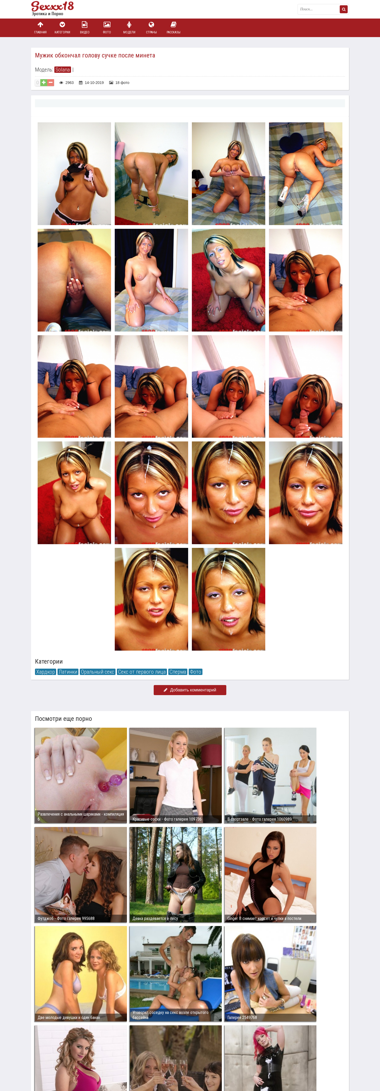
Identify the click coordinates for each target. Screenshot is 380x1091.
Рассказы (173, 27)
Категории (62, 27)
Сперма (178, 672)
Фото (107, 27)
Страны (151, 27)
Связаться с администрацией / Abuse (63, 1058)
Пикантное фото (57, 9)
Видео (85, 27)
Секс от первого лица (142, 672)
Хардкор (45, 672)
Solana (63, 69)
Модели (129, 27)
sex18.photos (87, 1062)
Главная (40, 27)
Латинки (68, 672)
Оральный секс (97, 672)
